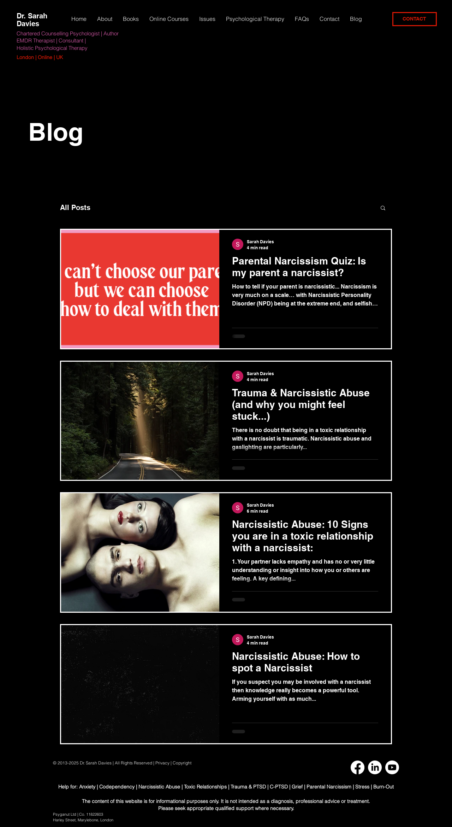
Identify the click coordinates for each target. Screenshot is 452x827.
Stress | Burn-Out (374, 787)
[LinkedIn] (375, 767)
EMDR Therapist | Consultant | (51, 40)
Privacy (162, 762)
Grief (297, 787)
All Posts (75, 207)
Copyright (182, 762)
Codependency (117, 787)
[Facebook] (357, 767)
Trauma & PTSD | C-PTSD (259, 787)
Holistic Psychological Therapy (52, 48)
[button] (207, 19)
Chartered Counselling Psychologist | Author (68, 33)
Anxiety (88, 787)
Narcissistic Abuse (159, 787)
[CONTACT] (414, 19)
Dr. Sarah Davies (32, 20)
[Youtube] (392, 767)
